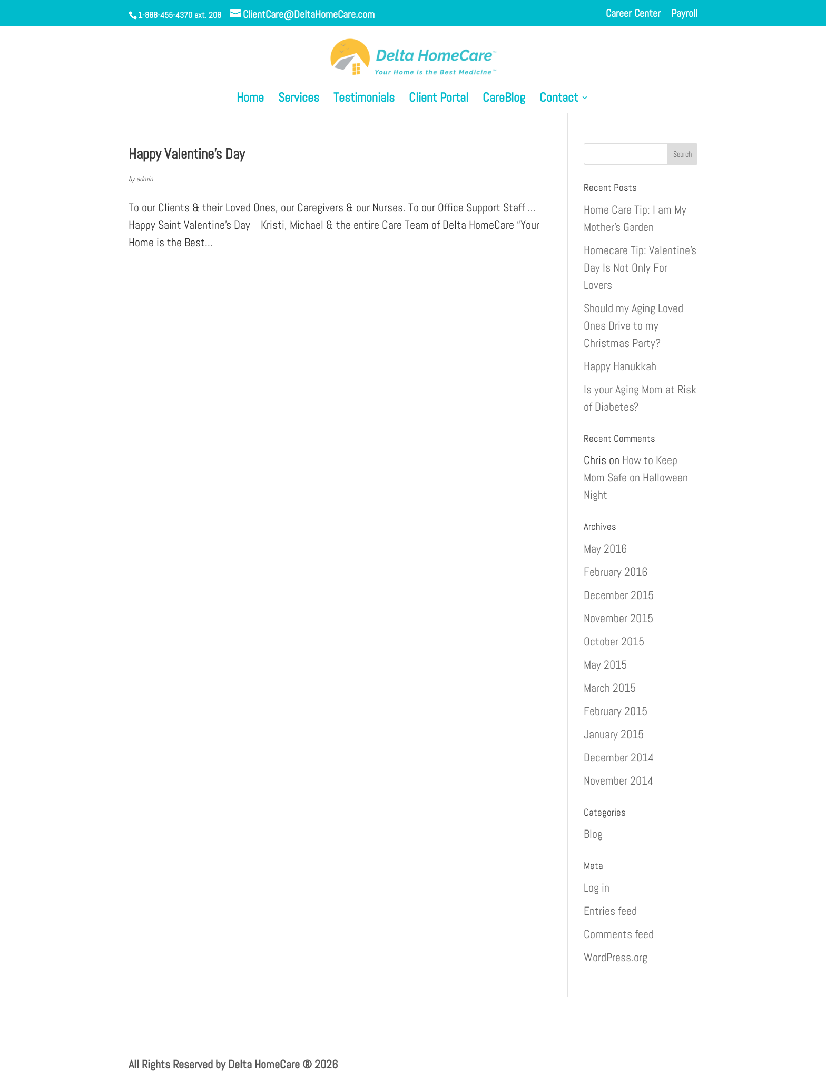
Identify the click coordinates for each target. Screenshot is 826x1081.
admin (144, 179)
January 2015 (614, 734)
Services (298, 99)
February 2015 (615, 710)
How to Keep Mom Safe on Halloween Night (636, 477)
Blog (593, 833)
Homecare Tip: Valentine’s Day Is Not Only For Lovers (640, 267)
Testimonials (364, 99)
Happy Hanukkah (620, 366)
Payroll (684, 14)
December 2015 (619, 594)
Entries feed (610, 910)
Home (250, 99)
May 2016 (605, 548)
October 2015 (614, 641)
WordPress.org (615, 957)
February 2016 (615, 571)
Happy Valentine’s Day (187, 154)
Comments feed (619, 933)
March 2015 (610, 687)
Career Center (633, 14)
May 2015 (605, 664)
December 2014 (619, 757)
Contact (558, 99)
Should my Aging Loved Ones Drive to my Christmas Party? (633, 325)
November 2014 (618, 780)
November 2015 (618, 618)
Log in (596, 887)
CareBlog (504, 99)
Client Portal (438, 99)
